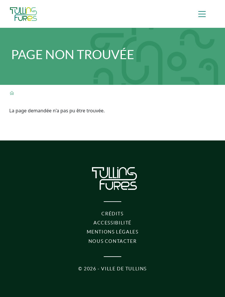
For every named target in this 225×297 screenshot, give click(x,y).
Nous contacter (112, 241)
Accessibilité (112, 222)
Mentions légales (113, 231)
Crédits (112, 213)
